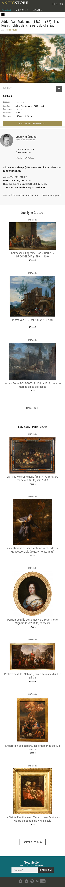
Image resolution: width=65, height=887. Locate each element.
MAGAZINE (37, 9)
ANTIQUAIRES (21, 9)
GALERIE (19, 158)
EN (57, 4)
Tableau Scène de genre (50, 195)
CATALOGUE (6, 9)
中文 (61, 4)
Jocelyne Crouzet (26, 136)
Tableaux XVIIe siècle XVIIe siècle (25, 195)
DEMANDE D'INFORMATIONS (32, 123)
